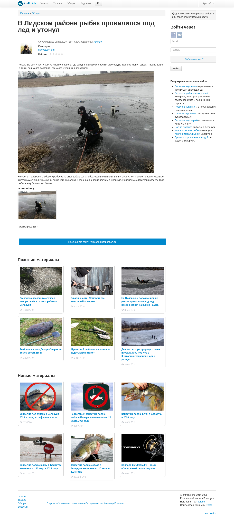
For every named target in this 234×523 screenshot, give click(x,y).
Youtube (200, 501)
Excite (209, 505)
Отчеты (44, 3)
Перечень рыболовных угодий (191, 93)
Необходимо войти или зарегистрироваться (92, 242)
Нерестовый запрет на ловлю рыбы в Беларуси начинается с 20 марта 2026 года (91, 417)
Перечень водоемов (186, 86)
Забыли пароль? (194, 59)
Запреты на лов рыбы (187, 130)
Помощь (119, 503)
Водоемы (86, 3)
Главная (24, 13)
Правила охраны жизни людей (191, 137)
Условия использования (71, 503)
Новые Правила (183, 127)
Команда (109, 503)
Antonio (98, 41)
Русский (208, 3)
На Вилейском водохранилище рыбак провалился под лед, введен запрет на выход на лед (140, 301)
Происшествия (46, 49)
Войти (176, 68)
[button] (98, 3)
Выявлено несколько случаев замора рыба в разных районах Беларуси (38, 301)
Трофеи (57, 3)
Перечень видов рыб (186, 120)
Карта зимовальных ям (187, 133)
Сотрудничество (94, 503)
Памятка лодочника (185, 113)
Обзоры (71, 3)
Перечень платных (185, 106)
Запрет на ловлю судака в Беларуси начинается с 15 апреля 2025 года (90, 468)
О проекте (52, 503)
